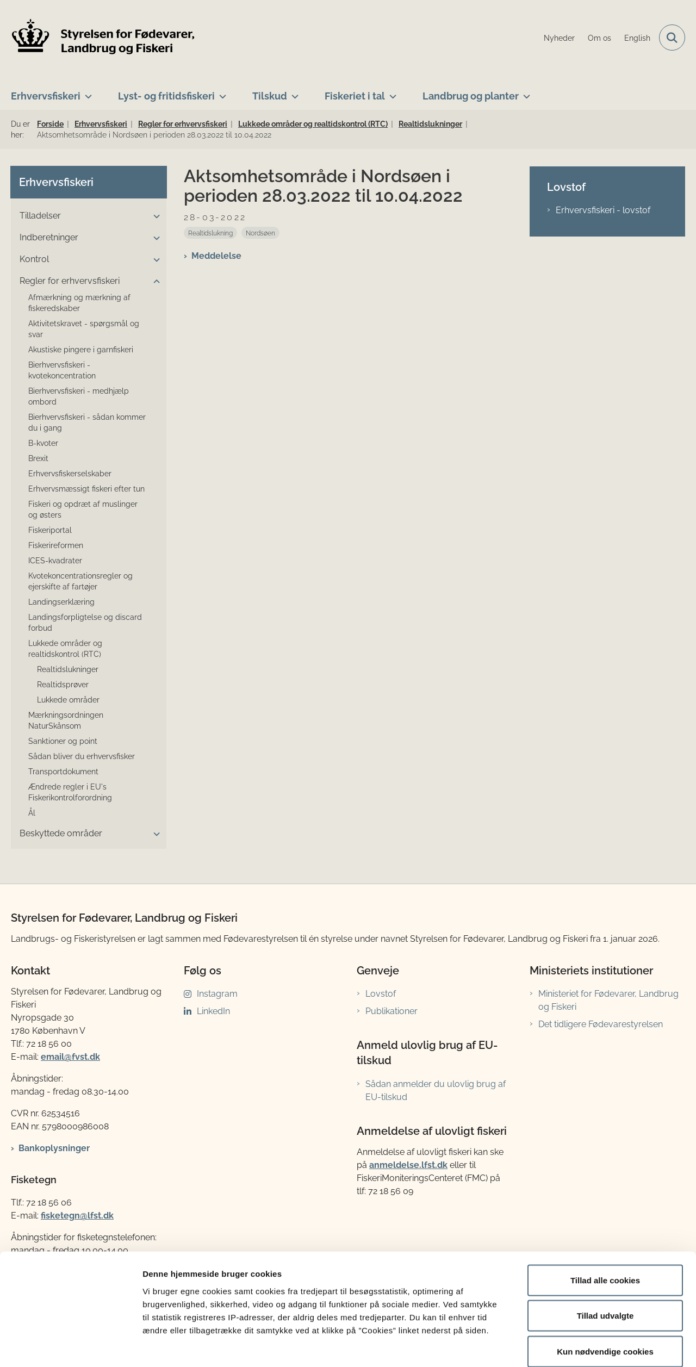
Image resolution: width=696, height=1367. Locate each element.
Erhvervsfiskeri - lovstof (603, 210)
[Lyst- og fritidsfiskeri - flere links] (220, 92)
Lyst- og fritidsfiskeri (166, 96)
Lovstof (380, 994)
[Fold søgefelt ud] (672, 37)
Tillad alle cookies (605, 1224)
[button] (154, 216)
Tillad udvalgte (605, 1260)
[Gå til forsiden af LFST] (103, 37)
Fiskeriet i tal (355, 96)
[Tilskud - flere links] (293, 92)
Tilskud (269, 96)
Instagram (217, 994)
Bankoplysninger (54, 1148)
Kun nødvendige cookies (605, 1295)
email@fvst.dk (70, 1057)
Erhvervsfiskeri (45, 96)
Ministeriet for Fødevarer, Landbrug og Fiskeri (608, 1000)
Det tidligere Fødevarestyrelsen (600, 1024)
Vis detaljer (565, 1345)
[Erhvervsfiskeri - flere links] (86, 92)
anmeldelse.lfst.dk (408, 1165)
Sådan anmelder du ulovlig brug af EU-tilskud (435, 1090)
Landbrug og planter (470, 96)
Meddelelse (216, 256)
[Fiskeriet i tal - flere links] (390, 92)
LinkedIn (213, 1011)
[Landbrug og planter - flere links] (524, 92)
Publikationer (391, 1011)
